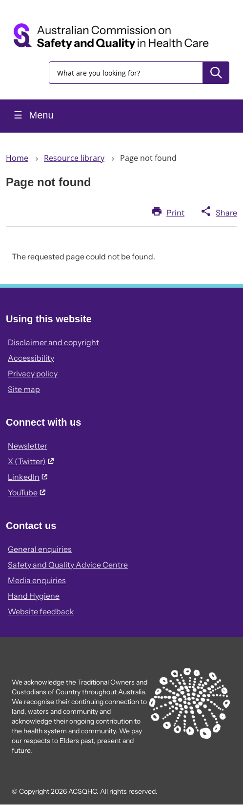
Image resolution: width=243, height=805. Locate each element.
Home (17, 158)
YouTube (26, 492)
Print (175, 212)
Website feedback (41, 611)
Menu (40, 115)
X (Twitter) (31, 461)
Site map (24, 389)
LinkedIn (27, 477)
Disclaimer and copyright (53, 342)
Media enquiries (37, 580)
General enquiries (40, 549)
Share (226, 212)
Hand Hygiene (34, 596)
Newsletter (27, 446)
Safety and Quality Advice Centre (68, 564)
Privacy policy (33, 373)
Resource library (74, 158)
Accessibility (31, 358)
